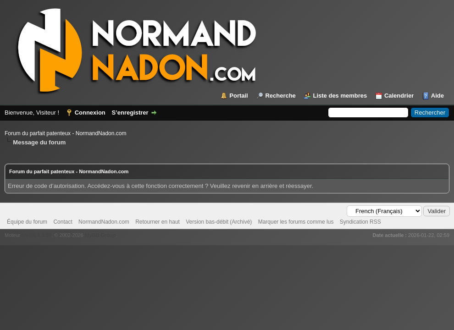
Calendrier (399, 95)
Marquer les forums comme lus (296, 222)
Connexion (90, 112)
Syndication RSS (360, 222)
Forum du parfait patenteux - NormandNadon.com (65, 133)
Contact (62, 222)
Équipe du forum (27, 222)
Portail (238, 95)
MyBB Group (100, 235)
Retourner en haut (157, 222)
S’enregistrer (129, 112)
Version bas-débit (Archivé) (219, 222)
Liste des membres (340, 95)
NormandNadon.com (103, 222)
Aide (437, 95)
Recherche (280, 95)
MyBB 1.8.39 (36, 235)
